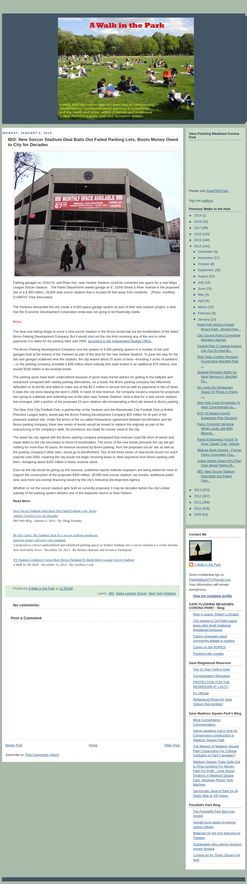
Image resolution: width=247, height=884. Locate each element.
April (201, 301)
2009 (198, 514)
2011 (198, 502)
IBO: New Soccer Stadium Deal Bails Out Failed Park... (216, 476)
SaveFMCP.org (217, 191)
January (204, 319)
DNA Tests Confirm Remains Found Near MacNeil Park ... (217, 361)
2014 (198, 246)
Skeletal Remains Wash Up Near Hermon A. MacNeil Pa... (217, 376)
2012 (198, 496)
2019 (198, 215)
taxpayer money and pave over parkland (39, 540)
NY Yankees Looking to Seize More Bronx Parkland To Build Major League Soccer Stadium (73, 560)
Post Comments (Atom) (42, 755)
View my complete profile (212, 596)
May (201, 294)
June (202, 289)
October (204, 264)
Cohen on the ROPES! (209, 647)
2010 (198, 508)
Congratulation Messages (211, 676)
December (206, 252)
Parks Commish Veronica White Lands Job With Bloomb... (215, 428)
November (206, 258)
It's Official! (201, 693)
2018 (198, 222)
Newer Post (13, 745)
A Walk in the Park (207, 565)
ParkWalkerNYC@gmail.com (210, 580)
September (206, 270)
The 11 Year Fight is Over (211, 669)
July (201, 282)
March (203, 307)
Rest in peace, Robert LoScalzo (216, 614)
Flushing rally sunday (208, 654)
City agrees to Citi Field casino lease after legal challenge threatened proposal (215, 625)
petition (207, 201)
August (203, 276)
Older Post (172, 745)
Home (93, 745)
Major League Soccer (131, 593)
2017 (198, 228)
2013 (198, 490)
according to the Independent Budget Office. (120, 341)
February (205, 313)
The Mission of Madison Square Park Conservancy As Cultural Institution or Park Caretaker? (216, 751)
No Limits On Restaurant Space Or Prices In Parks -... (217, 392)
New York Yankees (162, 593)
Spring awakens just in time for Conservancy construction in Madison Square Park (215, 735)
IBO (111, 593)
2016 (198, 234)
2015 (198, 240)
